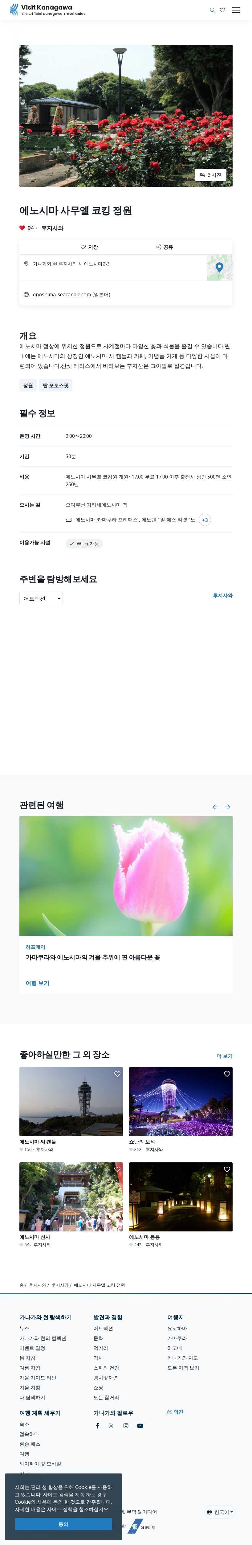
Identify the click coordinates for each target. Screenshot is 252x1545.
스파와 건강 (106, 1367)
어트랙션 (103, 1328)
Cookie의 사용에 (33, 1501)
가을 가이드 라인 (37, 1377)
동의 (63, 1524)
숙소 (24, 1424)
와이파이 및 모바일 (40, 1463)
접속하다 (29, 1434)
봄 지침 (27, 1357)
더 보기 (225, 1056)
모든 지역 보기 (183, 1367)
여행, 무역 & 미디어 (135, 1511)
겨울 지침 (29, 1387)
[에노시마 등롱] (181, 1205)
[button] (222, 10)
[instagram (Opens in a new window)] (126, 1425)
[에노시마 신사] (71, 1205)
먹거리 (100, 1348)
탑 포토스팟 (56, 385)
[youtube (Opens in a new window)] (140, 1425)
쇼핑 (98, 1387)
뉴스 (24, 1328)
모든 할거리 (106, 1397)
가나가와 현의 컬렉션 (42, 1338)
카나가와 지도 (182, 1357)
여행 (24, 1453)
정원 (28, 385)
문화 (98, 1338)
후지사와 (52, 228)
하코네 (174, 1348)
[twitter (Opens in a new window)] (111, 1425)
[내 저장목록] (222, 10)
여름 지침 (29, 1367)
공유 (164, 246)
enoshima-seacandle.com (62, 294)
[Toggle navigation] (236, 10)
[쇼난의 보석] (181, 1110)
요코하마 (177, 1328)
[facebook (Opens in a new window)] (97, 1425)
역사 (98, 1357)
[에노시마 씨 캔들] (71, 1110)
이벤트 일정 (32, 1348)
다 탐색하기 (32, 1397)
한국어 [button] (218, 1512)
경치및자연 (105, 1377)
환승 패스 (29, 1443)
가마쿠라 (177, 1338)
